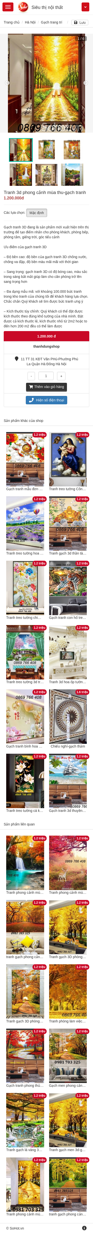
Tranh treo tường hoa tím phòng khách (36, 553)
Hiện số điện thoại (46, 400)
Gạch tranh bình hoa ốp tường (29, 746)
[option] (46, 83)
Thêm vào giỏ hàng (46, 387)
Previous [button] (7, 83)
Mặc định (37, 213)
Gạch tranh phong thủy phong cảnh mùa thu (40, 1086)
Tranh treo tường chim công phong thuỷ (36, 618)
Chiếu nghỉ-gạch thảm (68, 746)
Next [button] (85, 83)
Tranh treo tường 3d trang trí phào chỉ (35, 682)
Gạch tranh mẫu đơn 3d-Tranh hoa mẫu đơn (40, 489)
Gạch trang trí (51, 22)
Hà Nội (30, 22)
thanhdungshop (46, 346)
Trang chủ (12, 22)
